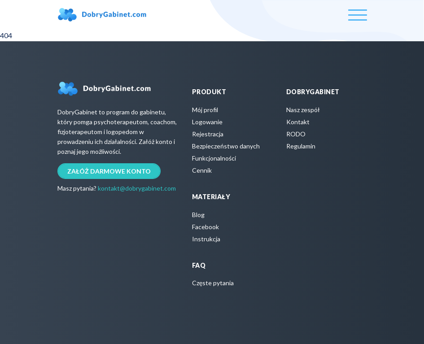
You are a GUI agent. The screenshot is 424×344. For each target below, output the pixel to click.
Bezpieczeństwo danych (226, 146)
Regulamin (300, 146)
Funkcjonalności (214, 158)
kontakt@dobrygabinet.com (137, 188)
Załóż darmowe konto (109, 171)
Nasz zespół (303, 109)
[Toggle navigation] (357, 15)
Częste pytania (213, 283)
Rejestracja (207, 134)
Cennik (202, 170)
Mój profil (205, 109)
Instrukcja (206, 239)
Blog (198, 214)
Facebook (205, 227)
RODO (296, 134)
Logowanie (207, 122)
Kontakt (298, 122)
